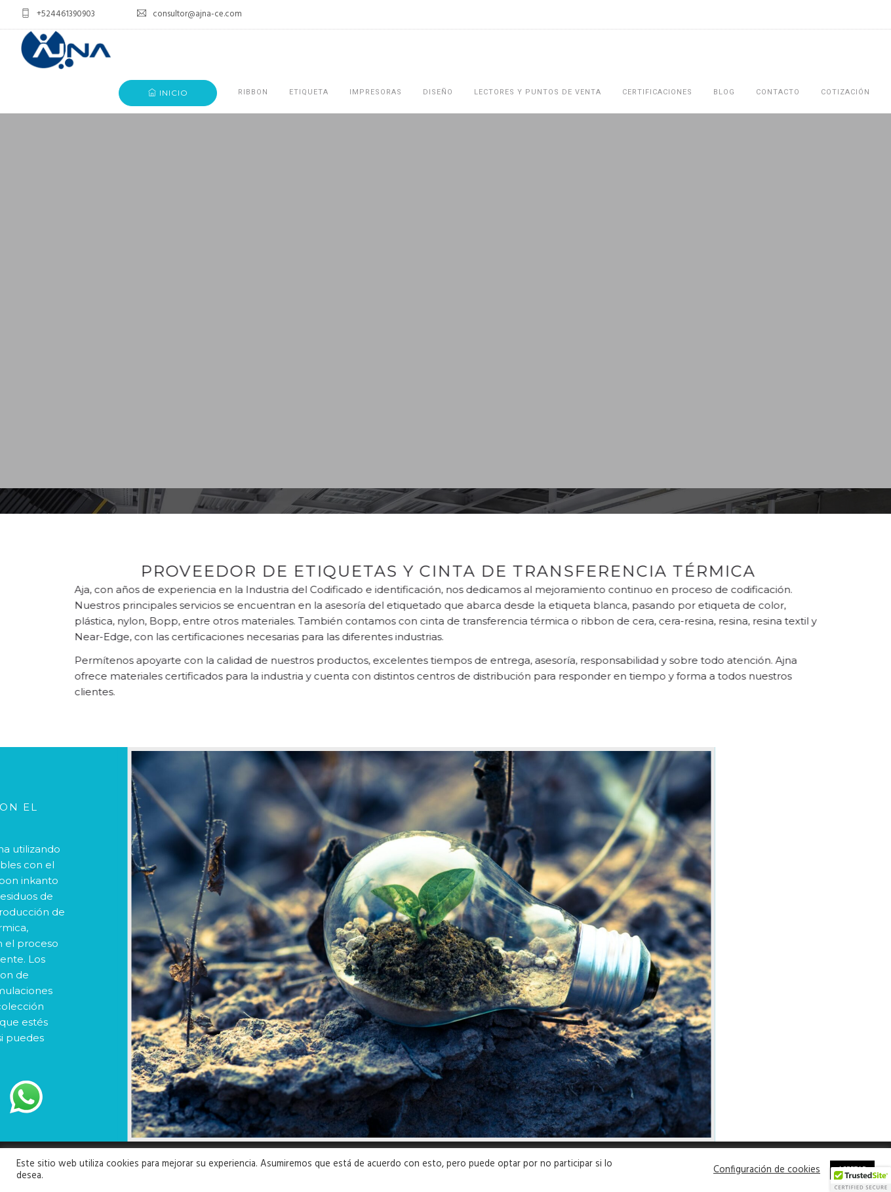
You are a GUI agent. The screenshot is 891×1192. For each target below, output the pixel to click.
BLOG (724, 92)
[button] (861, 1179)
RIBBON (253, 92)
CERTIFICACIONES (657, 92)
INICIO (168, 93)
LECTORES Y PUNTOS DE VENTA (537, 92)
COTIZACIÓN (845, 92)
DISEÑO (438, 92)
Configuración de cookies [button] (766, 1170)
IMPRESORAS (375, 92)
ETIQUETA (308, 92)
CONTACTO (778, 92)
